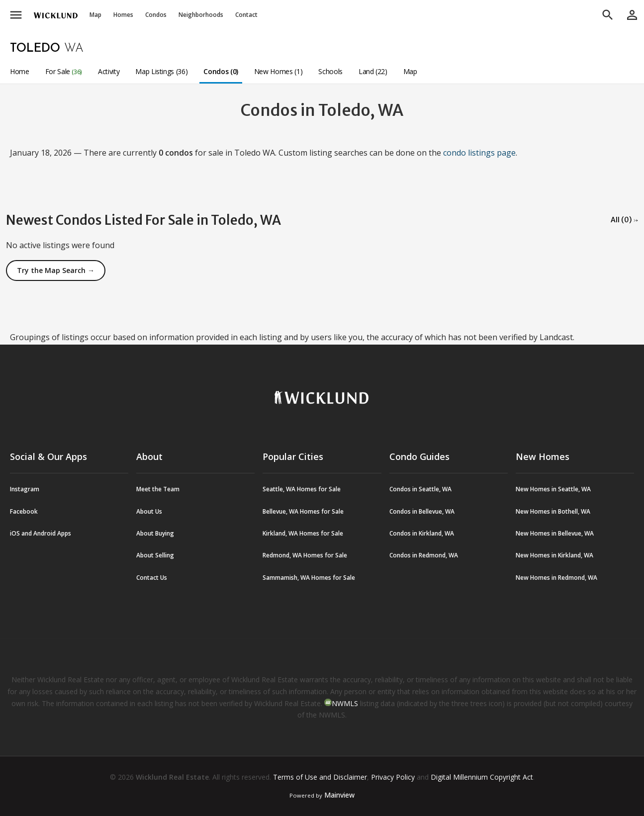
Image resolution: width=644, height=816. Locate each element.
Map (95, 14)
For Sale (63, 71)
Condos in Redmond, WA (423, 555)
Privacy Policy (393, 777)
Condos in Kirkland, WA (421, 533)
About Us (149, 511)
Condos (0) (220, 71)
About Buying (155, 533)
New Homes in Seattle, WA (553, 489)
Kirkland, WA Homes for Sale (303, 533)
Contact (246, 14)
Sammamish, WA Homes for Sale (309, 577)
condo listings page (479, 152)
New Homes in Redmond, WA (556, 577)
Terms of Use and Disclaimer (320, 777)
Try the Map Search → (55, 270)
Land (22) (373, 71)
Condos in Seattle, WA (420, 489)
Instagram (24, 489)
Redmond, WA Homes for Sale (305, 555)
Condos (156, 14)
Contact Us (151, 577)
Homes (123, 14)
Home (19, 71)
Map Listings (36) (161, 71)
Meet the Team (158, 489)
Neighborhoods (201, 14)
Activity (108, 71)
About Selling (155, 555)
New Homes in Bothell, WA (553, 511)
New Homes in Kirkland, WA (554, 555)
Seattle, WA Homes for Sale (302, 489)
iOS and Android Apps (40, 533)
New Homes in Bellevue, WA (555, 533)
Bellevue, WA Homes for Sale (303, 511)
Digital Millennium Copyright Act (482, 777)
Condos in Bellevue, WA (422, 511)
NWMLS (345, 703)
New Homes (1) (278, 71)
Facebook (24, 511)
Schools (330, 71)
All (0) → (624, 219)
